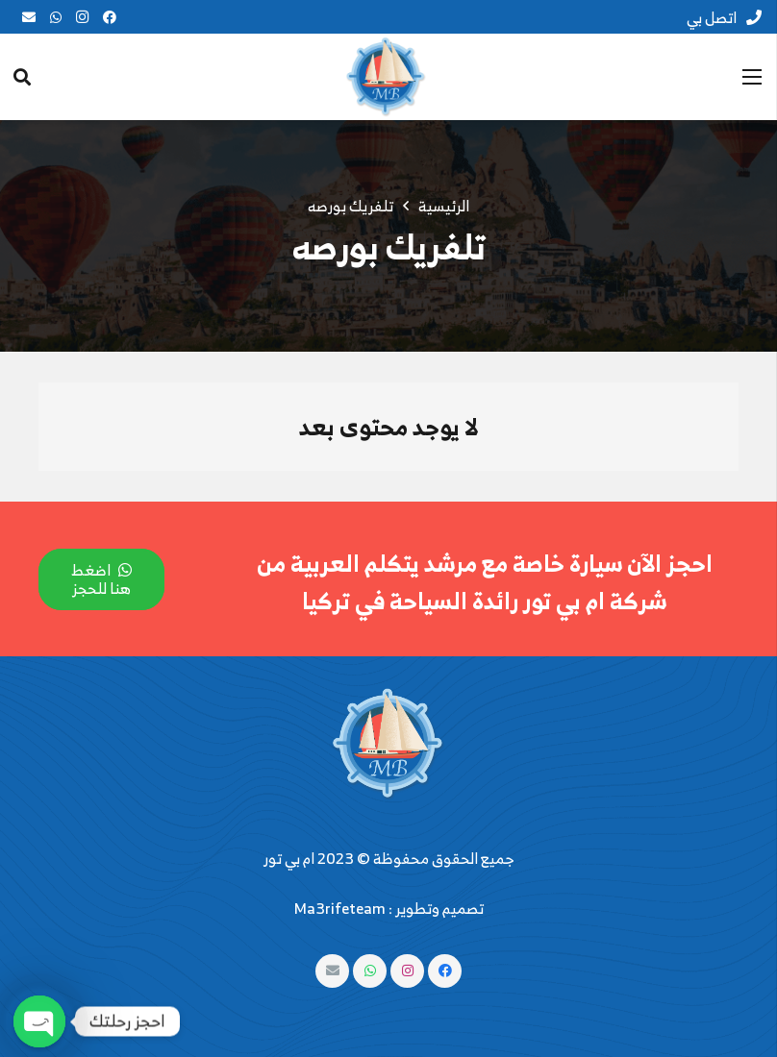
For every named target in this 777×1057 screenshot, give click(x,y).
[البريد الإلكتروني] (28, 17)
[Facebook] (109, 17)
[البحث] (22, 77)
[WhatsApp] (55, 17)
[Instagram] (82, 17)
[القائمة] (752, 77)
